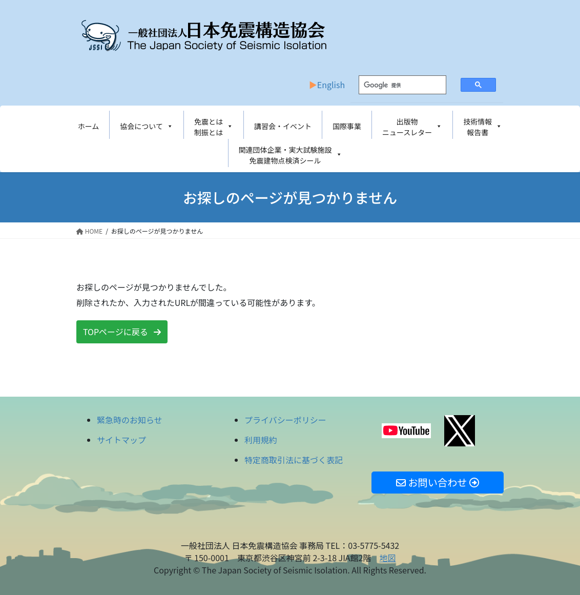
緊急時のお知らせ (129, 420)
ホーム (88, 126)
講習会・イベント (283, 126)
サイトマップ (121, 440)
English (331, 84)
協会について (146, 126)
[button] (122, 331)
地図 (387, 557)
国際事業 (347, 126)
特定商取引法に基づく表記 (293, 460)
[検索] (394, 85)
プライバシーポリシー (285, 420)
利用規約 (260, 440)
